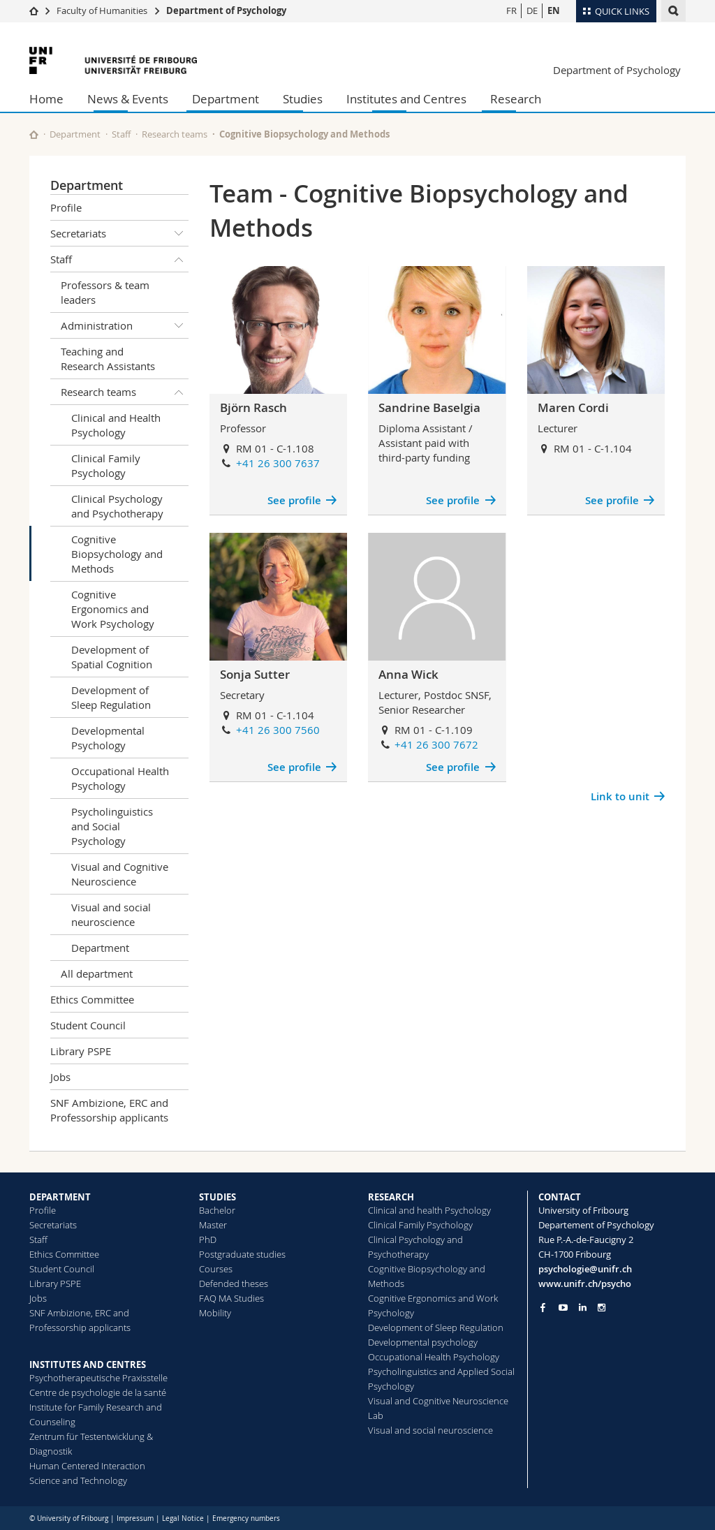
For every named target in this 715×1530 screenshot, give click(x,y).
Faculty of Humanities (102, 10)
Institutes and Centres (406, 99)
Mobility (215, 1313)
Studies (303, 99)
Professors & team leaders (105, 292)
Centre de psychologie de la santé (97, 1392)
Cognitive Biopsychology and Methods (117, 553)
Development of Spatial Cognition (111, 656)
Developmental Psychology (108, 737)
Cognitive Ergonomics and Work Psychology (112, 609)
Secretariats (119, 233)
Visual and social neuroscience (111, 914)
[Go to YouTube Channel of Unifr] (563, 1307)
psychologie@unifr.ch (585, 1269)
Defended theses (233, 1283)
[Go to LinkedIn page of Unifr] (583, 1307)
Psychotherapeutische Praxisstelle (98, 1377)
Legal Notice (183, 1518)
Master (213, 1225)
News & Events (127, 99)
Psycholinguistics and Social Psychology (112, 826)
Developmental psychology (423, 1342)
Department (225, 99)
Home (46, 99)
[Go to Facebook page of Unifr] (542, 1307)
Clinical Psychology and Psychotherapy (117, 506)
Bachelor (217, 1210)
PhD (207, 1239)
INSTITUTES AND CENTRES (87, 1364)
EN (553, 10)
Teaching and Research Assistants (108, 358)
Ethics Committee (92, 999)
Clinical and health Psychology (429, 1210)
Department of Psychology (226, 10)
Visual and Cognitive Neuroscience (119, 874)
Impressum (135, 1518)
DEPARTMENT (60, 1197)
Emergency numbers (246, 1518)
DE (532, 10)
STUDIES (217, 1197)
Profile (66, 207)
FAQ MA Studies (231, 1298)
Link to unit (620, 796)
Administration (125, 325)
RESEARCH (391, 1197)
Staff (121, 134)
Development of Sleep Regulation (111, 697)
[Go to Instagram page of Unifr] (601, 1307)
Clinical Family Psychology (105, 465)
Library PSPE (80, 1051)
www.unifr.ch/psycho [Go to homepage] (584, 1283)
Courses (216, 1269)
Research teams (174, 134)
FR (511, 10)
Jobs (60, 1077)
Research (515, 99)
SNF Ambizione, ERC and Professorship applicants (109, 1110)
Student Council (88, 1025)
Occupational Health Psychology (120, 778)
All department (97, 973)
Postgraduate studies (242, 1254)
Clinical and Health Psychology (116, 425)
